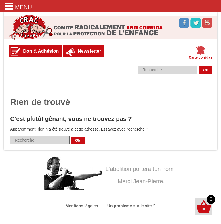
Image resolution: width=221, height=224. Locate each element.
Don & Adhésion (41, 51)
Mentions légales (82, 206)
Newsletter (89, 51)
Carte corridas (200, 57)
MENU (23, 7)
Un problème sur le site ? (131, 206)
